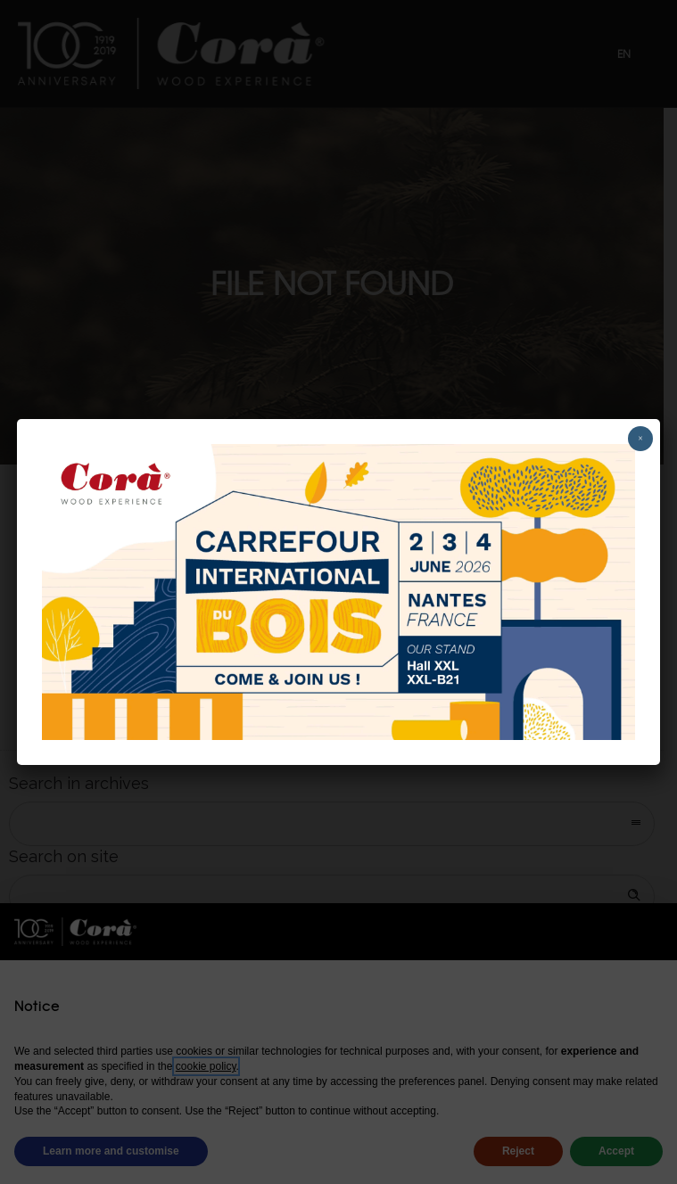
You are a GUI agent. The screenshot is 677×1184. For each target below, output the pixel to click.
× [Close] (640, 438)
